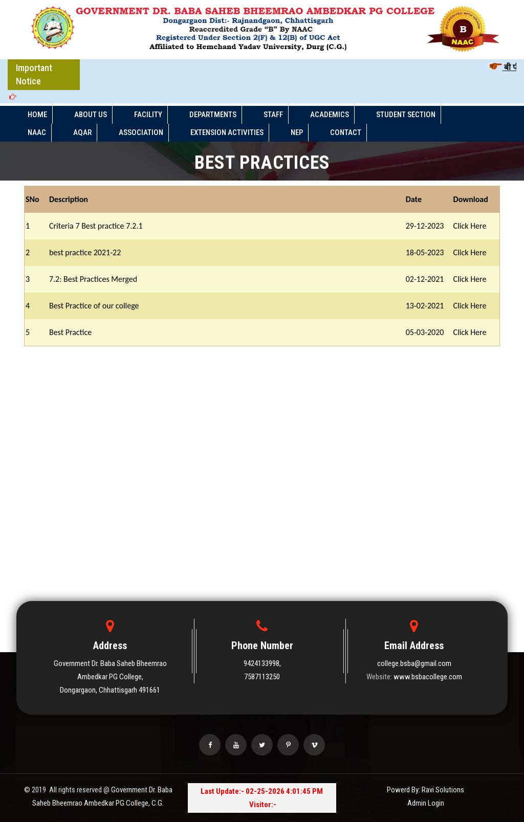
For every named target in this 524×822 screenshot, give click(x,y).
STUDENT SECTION (405, 114)
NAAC (37, 132)
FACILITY (148, 114)
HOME (37, 114)
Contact (345, 132)
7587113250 (262, 676)
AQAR (82, 132)
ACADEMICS (329, 114)
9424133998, (262, 663)
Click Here (470, 226)
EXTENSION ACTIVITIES (227, 132)
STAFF (273, 114)
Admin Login (425, 803)
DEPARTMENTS (212, 114)
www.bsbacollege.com (428, 676)
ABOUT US (90, 114)
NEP (297, 132)
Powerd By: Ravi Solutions (425, 789)
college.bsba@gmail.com (414, 663)
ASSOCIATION (141, 132)
